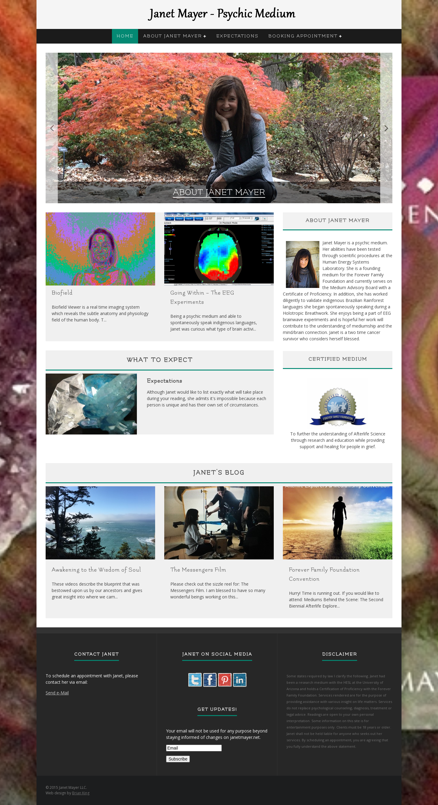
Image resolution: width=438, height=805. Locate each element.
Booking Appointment (303, 36)
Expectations (237, 36)
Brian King (80, 793)
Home (125, 36)
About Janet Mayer (172, 36)
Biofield (62, 293)
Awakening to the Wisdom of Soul (96, 570)
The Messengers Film (198, 570)
